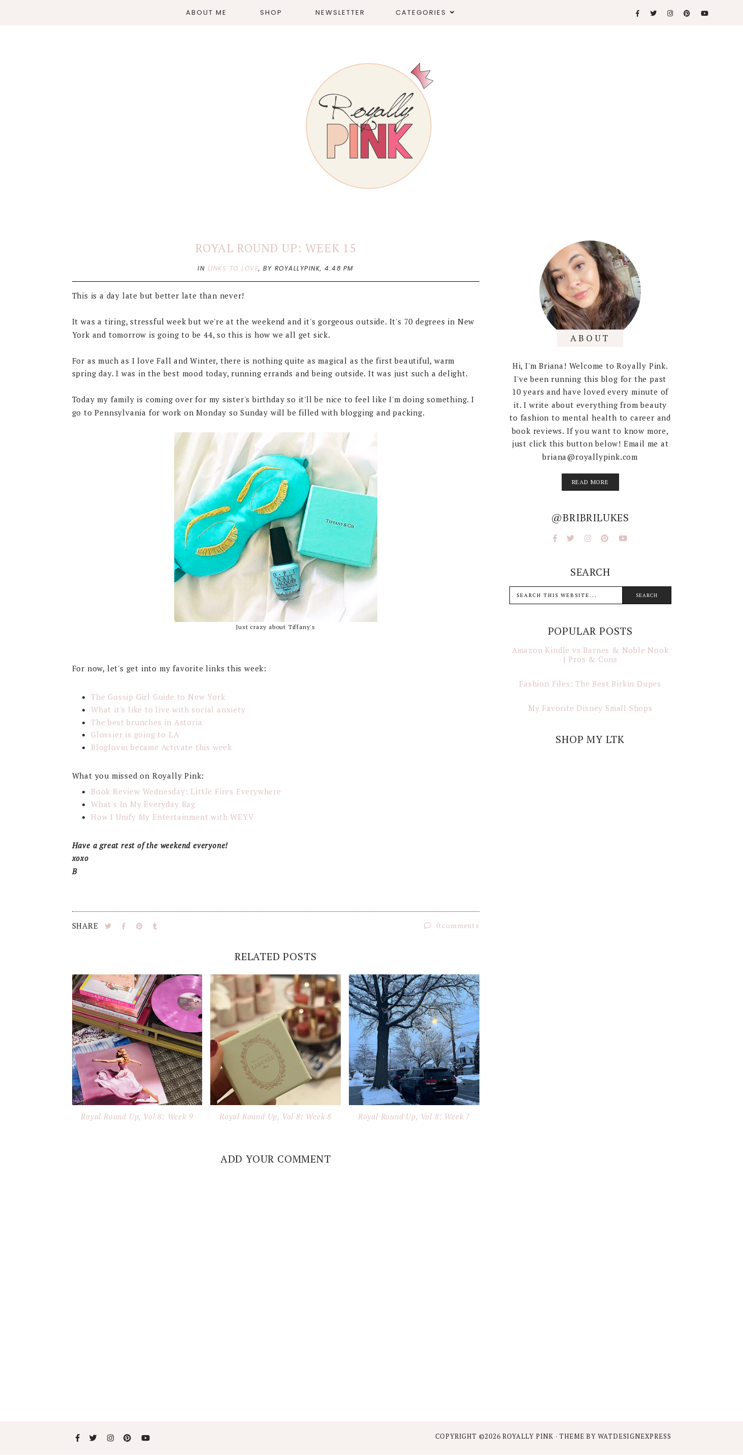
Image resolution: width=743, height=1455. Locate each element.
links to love (233, 268)
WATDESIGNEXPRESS (634, 1436)
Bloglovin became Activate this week (161, 747)
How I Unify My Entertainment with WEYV (172, 817)
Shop (271, 12)
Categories (421, 12)
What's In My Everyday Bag (143, 804)
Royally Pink (528, 1436)
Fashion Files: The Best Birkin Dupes (590, 683)
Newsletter (340, 12)
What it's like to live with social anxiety (168, 709)
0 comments (451, 925)
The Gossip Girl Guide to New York (158, 697)
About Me (206, 12)
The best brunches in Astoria (146, 722)
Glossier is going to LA (135, 734)
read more (590, 482)
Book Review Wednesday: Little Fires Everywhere (186, 791)
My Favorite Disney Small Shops (590, 708)
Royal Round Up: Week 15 (275, 248)
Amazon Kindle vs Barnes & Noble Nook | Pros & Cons (590, 654)
